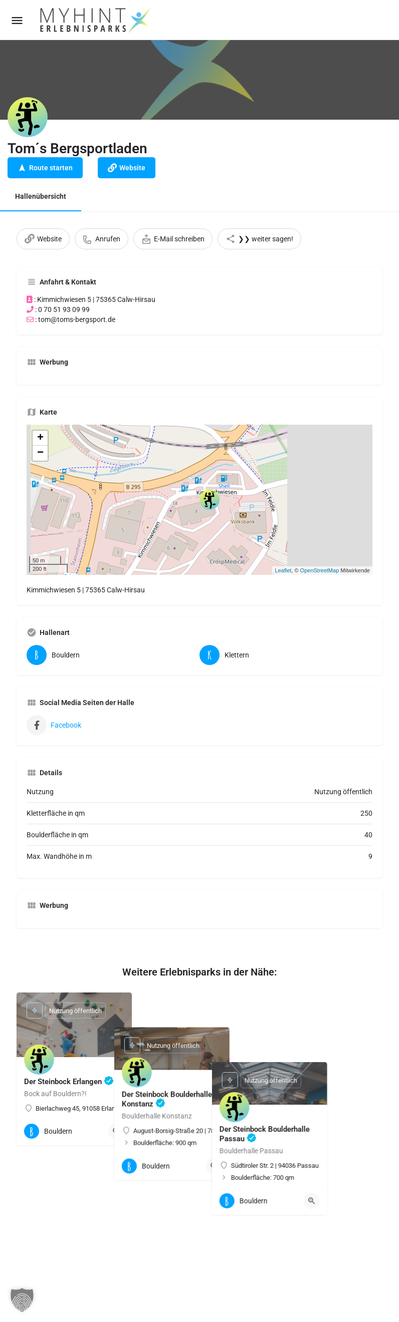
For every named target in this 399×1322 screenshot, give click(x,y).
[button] (22, 1300)
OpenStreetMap (319, 570)
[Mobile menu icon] (17, 20)
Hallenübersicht (40, 196)
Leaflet (283, 570)
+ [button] (40, 438)
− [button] (40, 453)
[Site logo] (96, 20)
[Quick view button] (116, 1131)
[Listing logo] (28, 117)
